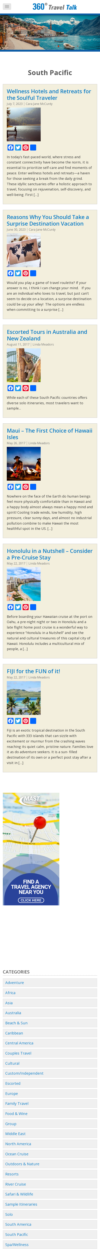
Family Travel (16, 1103)
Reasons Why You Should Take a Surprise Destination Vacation (48, 220)
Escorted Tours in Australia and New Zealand (47, 335)
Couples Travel (18, 1053)
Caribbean (14, 1033)
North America (18, 1143)
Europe (11, 1093)
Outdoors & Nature (22, 1163)
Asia (9, 1002)
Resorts (12, 1174)
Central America (19, 1043)
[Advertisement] (50, 937)
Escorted (13, 1083)
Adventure (14, 982)
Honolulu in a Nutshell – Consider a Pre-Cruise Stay (50, 554)
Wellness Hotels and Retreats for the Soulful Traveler (49, 94)
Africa (10, 992)
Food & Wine (16, 1113)
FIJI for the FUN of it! (33, 671)
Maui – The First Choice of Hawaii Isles (49, 434)
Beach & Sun (16, 1022)
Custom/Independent (24, 1073)
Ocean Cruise (16, 1153)
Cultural (12, 1063)
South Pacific (16, 1234)
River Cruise (15, 1184)
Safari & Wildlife (19, 1194)
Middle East (15, 1133)
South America (18, 1224)
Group (10, 1123)
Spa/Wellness (17, 1244)
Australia (13, 1012)
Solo (9, 1214)
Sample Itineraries (21, 1204)
